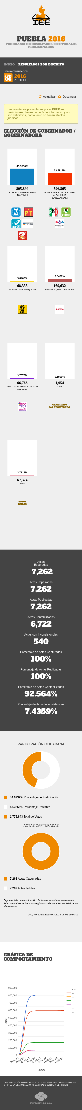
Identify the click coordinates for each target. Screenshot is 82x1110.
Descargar (67, 96)
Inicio (9, 64)
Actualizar (47, 96)
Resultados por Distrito (41, 64)
